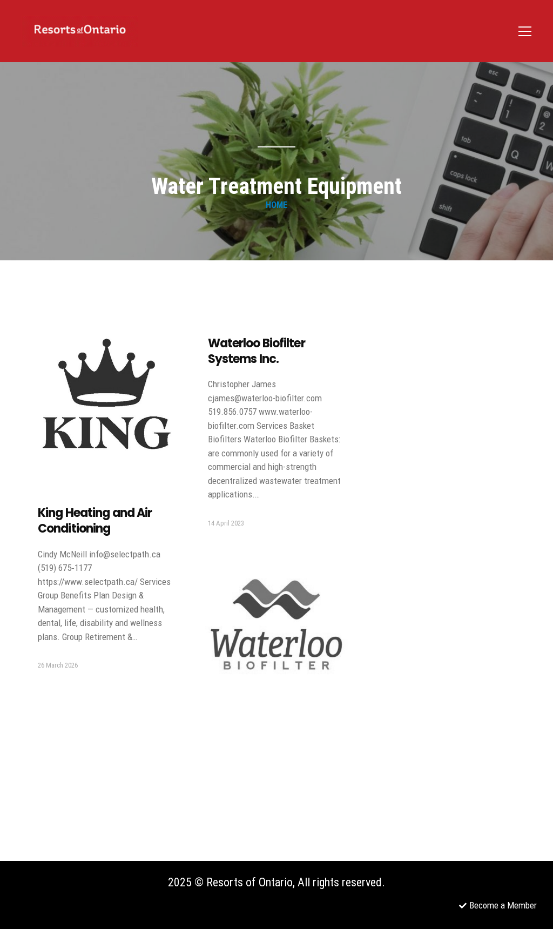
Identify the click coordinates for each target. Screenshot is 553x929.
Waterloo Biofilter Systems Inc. (256, 351)
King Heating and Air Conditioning (95, 520)
